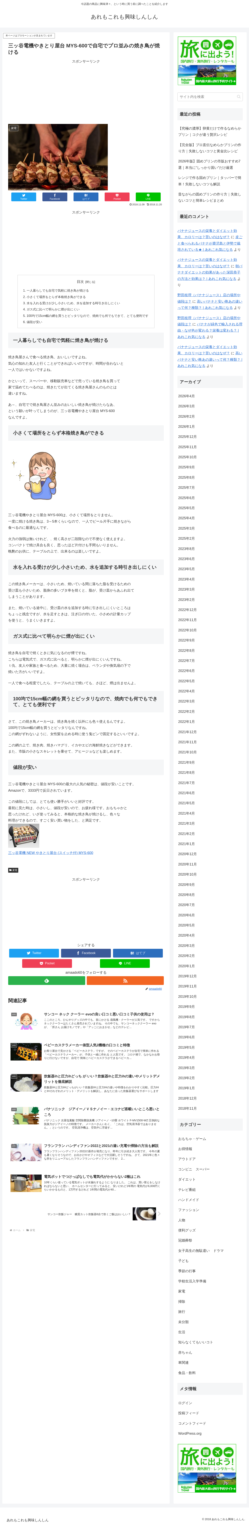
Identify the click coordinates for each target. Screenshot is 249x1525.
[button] (238, 96)
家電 (13, 870)
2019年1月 (186, 1088)
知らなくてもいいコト (195, 1342)
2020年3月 (186, 946)
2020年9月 (186, 885)
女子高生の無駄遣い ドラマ (201, 1251)
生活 (181, 1332)
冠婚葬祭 (185, 1240)
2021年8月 (186, 773)
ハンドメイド (188, 1200)
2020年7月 (186, 905)
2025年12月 (187, 437)
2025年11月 (187, 447)
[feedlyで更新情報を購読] (46, 980)
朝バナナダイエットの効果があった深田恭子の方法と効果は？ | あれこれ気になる (209, 272)
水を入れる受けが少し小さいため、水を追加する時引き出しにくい (73, 303)
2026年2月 (186, 416)
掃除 (181, 1302)
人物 (181, 1220)
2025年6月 (186, 498)
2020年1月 (186, 966)
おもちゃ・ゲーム (192, 1139)
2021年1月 (186, 844)
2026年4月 (186, 396)
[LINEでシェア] (148, 197)
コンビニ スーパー (194, 1169)
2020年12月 (187, 854)
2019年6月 (186, 1037)
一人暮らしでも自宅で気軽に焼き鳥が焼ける (58, 290)
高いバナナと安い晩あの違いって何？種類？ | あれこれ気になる (209, 359)
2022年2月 (186, 712)
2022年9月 (186, 640)
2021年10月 (187, 752)
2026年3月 (186, 406)
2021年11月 (187, 742)
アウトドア (187, 1159)
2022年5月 (186, 681)
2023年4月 (186, 579)
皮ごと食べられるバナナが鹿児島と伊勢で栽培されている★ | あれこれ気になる (209, 243)
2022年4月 (186, 691)
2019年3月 (186, 1068)
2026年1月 (186, 427)
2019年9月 (186, 1007)
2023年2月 (186, 600)
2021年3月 (186, 823)
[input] (210, 96)
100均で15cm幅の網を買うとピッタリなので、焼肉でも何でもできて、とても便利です (88, 315)
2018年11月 (187, 1108)
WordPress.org (190, 1433)
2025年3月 (186, 528)
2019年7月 (186, 1027)
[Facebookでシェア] (54, 197)
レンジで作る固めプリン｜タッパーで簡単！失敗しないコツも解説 (209, 181)
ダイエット (187, 1179)
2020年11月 (187, 864)
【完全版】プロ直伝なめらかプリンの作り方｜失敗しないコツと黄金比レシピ (209, 148)
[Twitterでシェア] (23, 197)
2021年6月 (186, 793)
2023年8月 (186, 549)
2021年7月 (186, 783)
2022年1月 (186, 722)
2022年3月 (186, 701)
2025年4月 (186, 518)
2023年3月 (186, 589)
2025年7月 (186, 488)
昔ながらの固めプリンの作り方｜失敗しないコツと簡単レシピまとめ (209, 197)
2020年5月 (186, 925)
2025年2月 (186, 538)
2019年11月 (187, 986)
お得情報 (185, 1149)
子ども (183, 1261)
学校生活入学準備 (192, 1281)
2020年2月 (186, 956)
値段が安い (34, 322)
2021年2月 (186, 834)
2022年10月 (187, 630)
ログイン (185, 1403)
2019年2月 (186, 1078)
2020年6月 (186, 915)
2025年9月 (186, 467)
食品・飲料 (187, 1373)
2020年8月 (186, 895)
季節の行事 (187, 1271)
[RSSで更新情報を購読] (125, 980)
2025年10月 (187, 457)
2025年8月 (186, 477)
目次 (80, 282)
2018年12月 (187, 1098)
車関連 (183, 1363)
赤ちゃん (185, 1352)
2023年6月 (186, 559)
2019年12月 (187, 976)
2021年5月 (186, 803)
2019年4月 (186, 1058)
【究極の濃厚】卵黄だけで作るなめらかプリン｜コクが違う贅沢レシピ (209, 131)
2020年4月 (186, 935)
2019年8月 (186, 1017)
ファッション (188, 1210)
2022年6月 (186, 671)
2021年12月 (187, 732)
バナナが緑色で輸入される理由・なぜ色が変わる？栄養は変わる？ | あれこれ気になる (209, 330)
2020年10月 (187, 874)
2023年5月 (186, 569)
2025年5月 (186, 508)
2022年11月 (187, 620)
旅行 (181, 1312)
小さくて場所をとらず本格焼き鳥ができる (56, 297)
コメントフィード (192, 1423)
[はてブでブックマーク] (86, 197)
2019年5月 (186, 1047)
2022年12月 (187, 610)
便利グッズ (187, 1230)
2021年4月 (186, 813)
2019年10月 (187, 997)
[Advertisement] (86, 92)
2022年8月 (186, 651)
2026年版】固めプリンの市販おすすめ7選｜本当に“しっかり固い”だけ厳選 (209, 164)
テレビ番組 (187, 1190)
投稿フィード (188, 1413)
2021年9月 (186, 762)
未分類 (183, 1322)
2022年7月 (186, 661)
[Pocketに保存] (117, 197)
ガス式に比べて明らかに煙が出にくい (53, 309)
